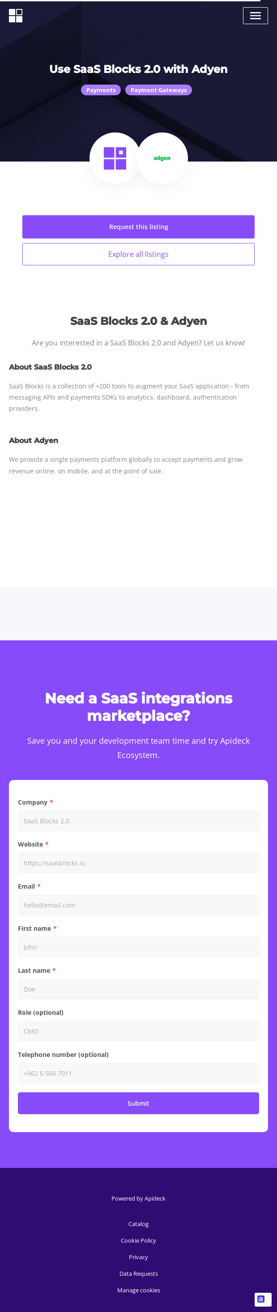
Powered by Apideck (138, 1198)
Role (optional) (41, 1012)
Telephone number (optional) (63, 1054)
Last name (34, 970)
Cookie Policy (138, 1240)
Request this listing (138, 226)
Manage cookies (138, 1290)
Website (30, 844)
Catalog (138, 1224)
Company (32, 802)
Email (26, 886)
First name (34, 928)
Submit (138, 1103)
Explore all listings (138, 254)
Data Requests (138, 1273)
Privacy (138, 1257)
